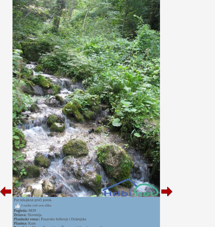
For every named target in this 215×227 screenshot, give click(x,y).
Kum (32, 223)
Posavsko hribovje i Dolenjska (63, 219)
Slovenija (35, 215)
